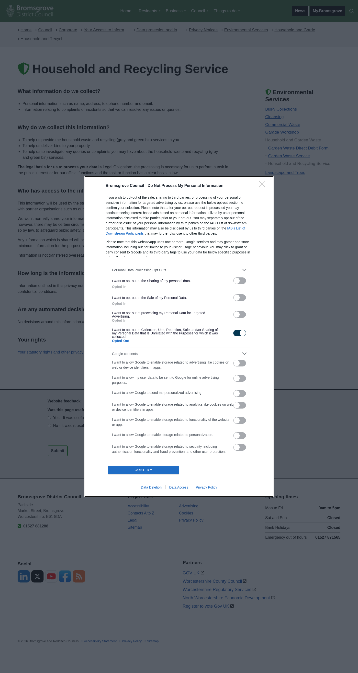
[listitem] (179, 270)
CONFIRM (143, 470)
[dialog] (179, 336)
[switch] (239, 280)
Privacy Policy (206, 487)
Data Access (178, 487)
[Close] (263, 186)
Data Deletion (151, 487)
